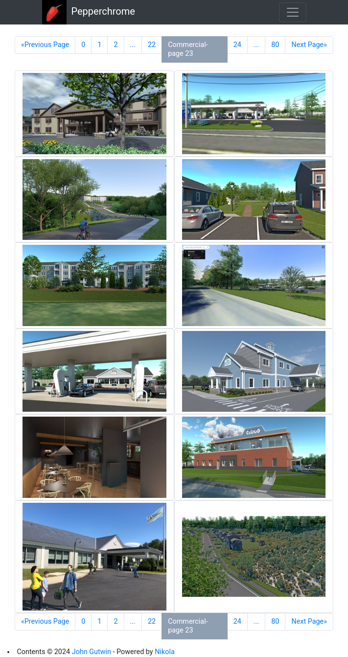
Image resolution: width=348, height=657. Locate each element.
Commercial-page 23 (188, 49)
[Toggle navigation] (292, 12)
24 (237, 45)
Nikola (165, 652)
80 (275, 45)
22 (152, 45)
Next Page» (309, 45)
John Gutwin (91, 652)
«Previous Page (45, 45)
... (133, 45)
